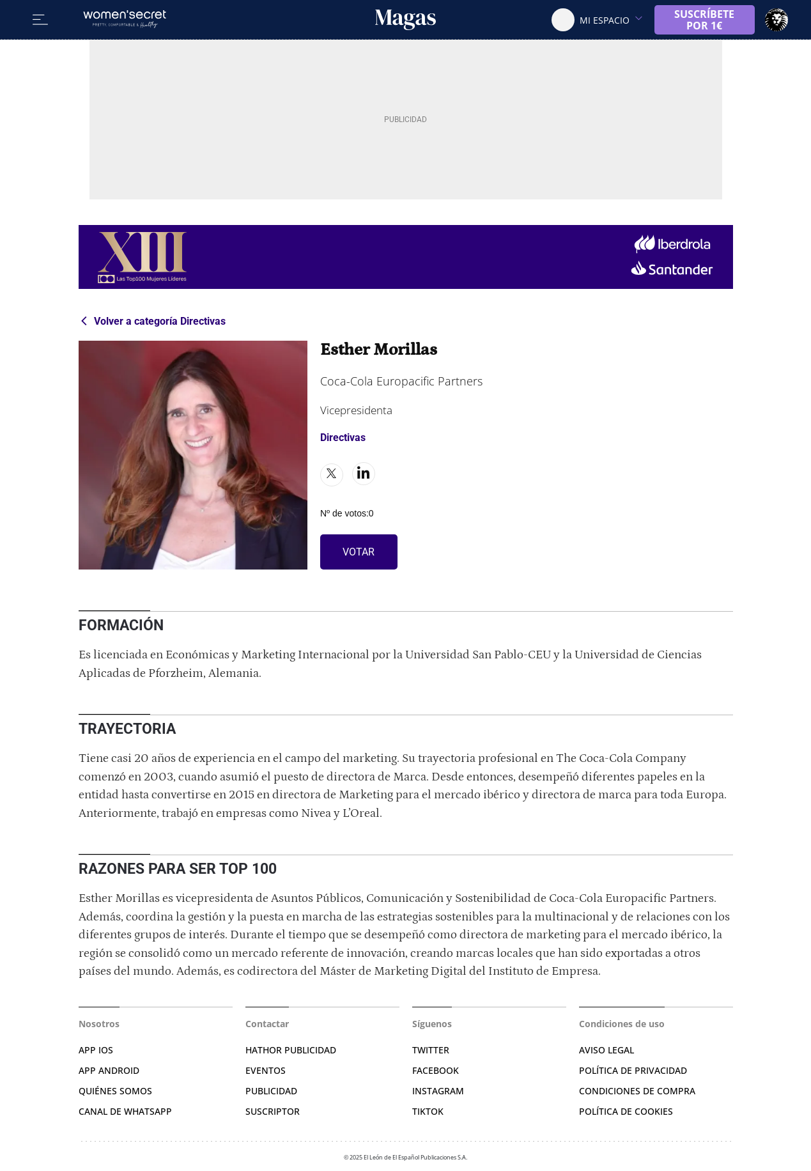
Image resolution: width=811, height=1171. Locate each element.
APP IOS (96, 1050)
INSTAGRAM (438, 1091)
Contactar (267, 1024)
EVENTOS (265, 1070)
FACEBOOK (435, 1070)
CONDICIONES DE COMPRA (637, 1091)
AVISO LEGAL (606, 1050)
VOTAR (359, 552)
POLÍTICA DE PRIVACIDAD (633, 1070)
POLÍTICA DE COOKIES (626, 1111)
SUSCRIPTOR (272, 1111)
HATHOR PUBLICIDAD (290, 1050)
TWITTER (430, 1050)
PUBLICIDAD (271, 1091)
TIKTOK (428, 1111)
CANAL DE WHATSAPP (125, 1111)
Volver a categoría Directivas (160, 321)
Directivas (343, 437)
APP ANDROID (109, 1070)
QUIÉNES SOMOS (115, 1091)
